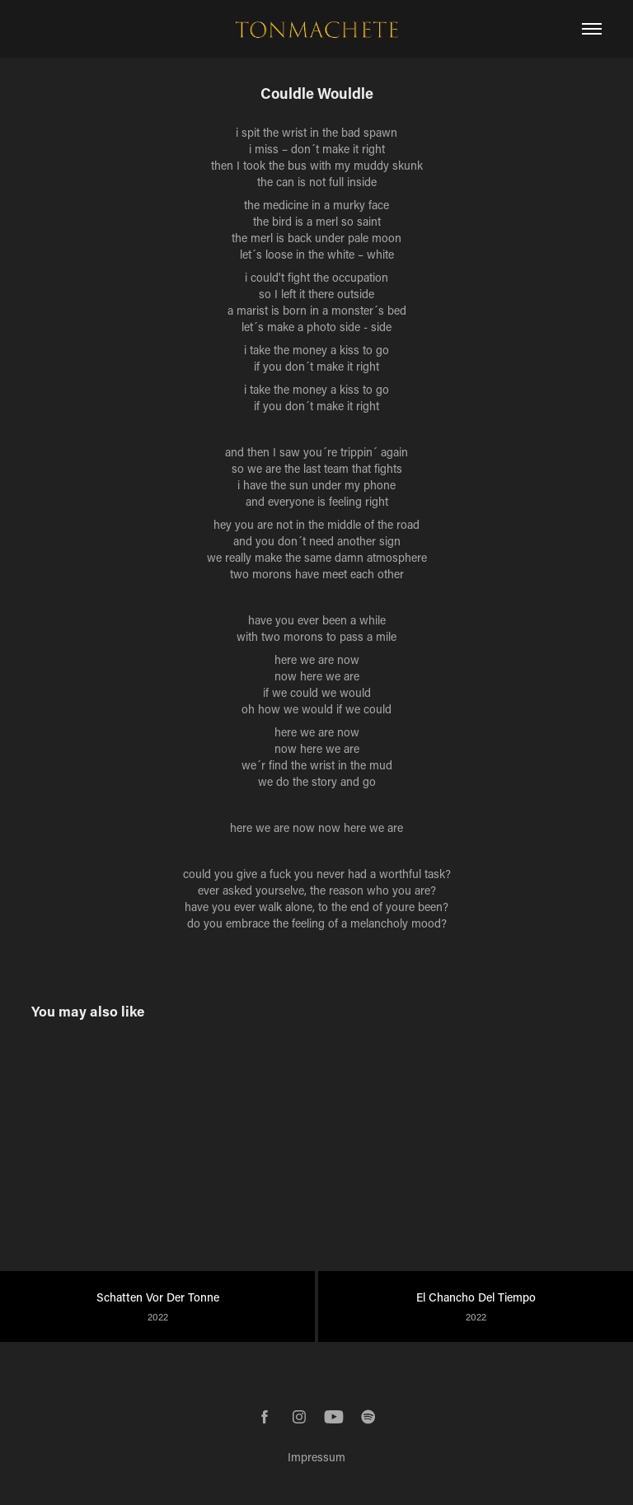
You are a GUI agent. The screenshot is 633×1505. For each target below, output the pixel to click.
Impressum (316, 1457)
